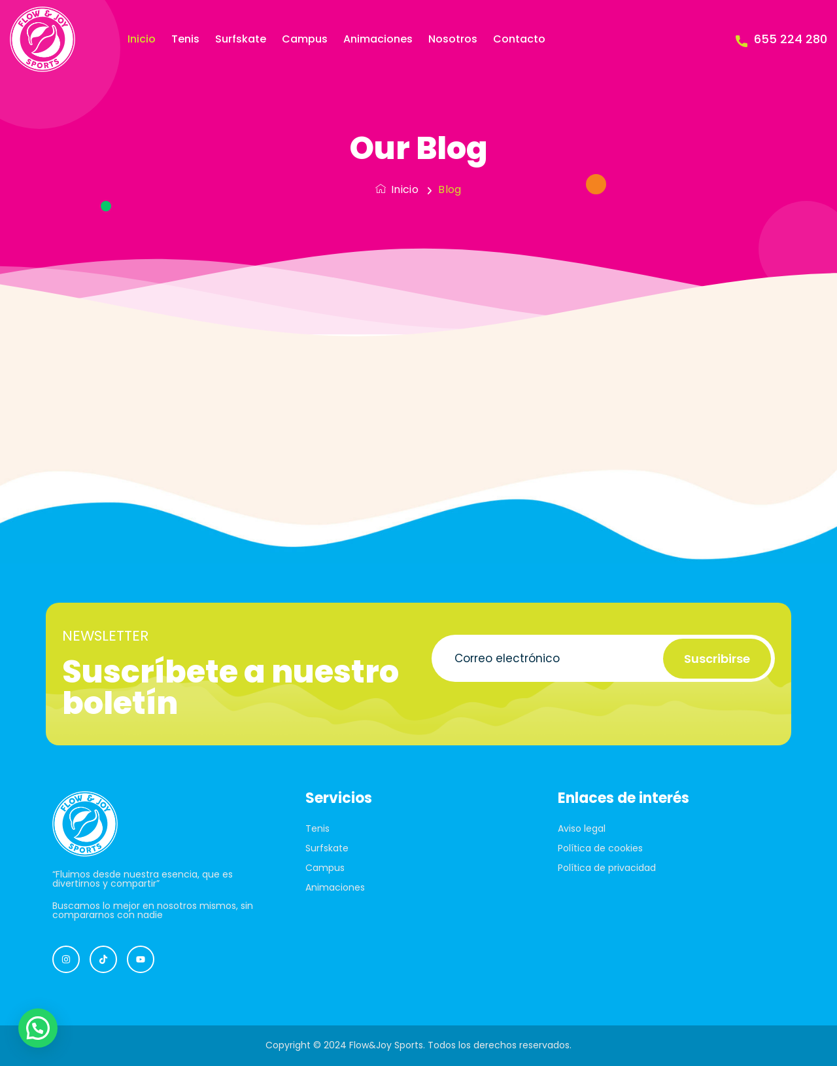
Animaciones (378, 38)
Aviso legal (582, 828)
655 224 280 (781, 39)
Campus (305, 38)
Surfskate (240, 38)
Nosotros (452, 38)
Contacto (519, 38)
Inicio (142, 38)
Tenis (185, 38)
